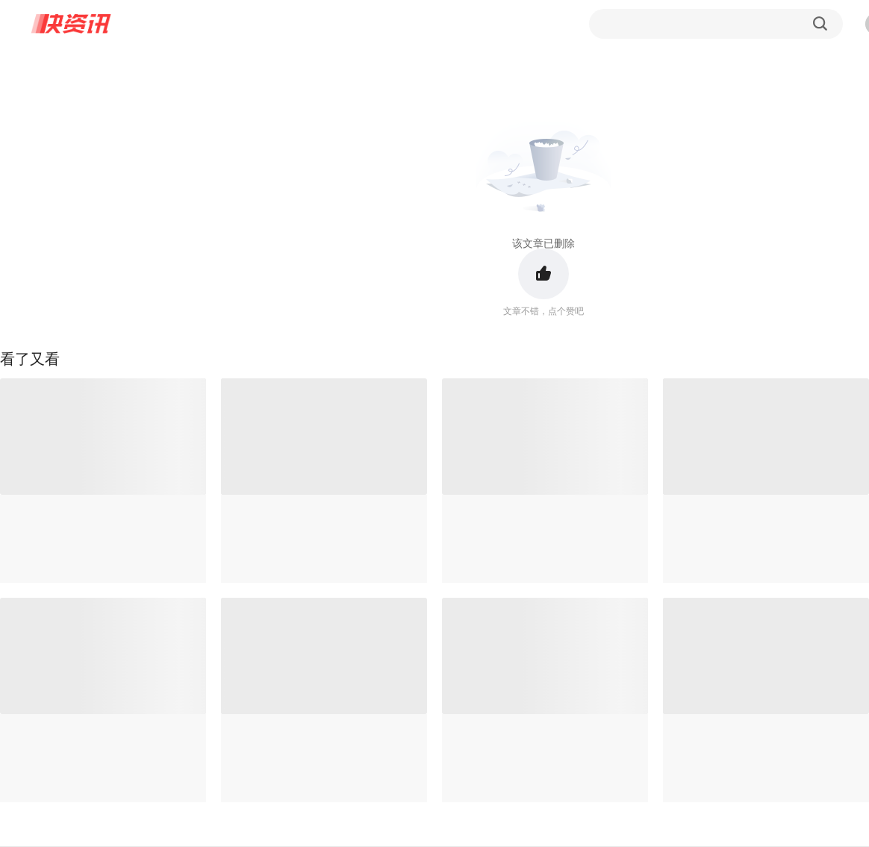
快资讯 (72, 24)
